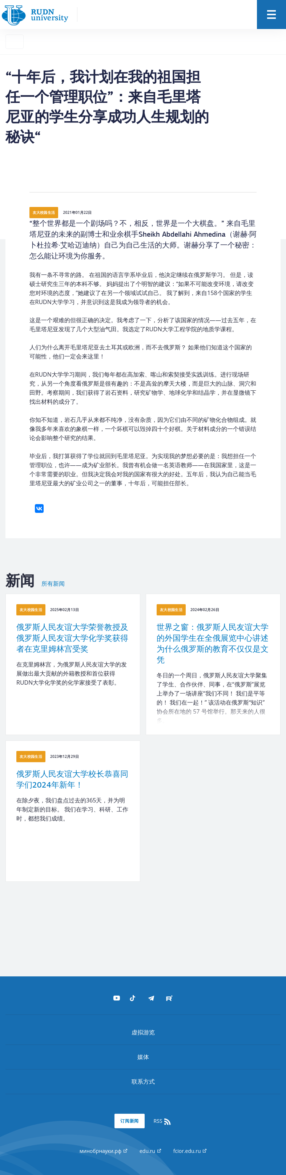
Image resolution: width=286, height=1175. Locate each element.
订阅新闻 (129, 1121)
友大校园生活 (44, 212)
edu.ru (150, 1150)
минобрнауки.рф (103, 1150)
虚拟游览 (143, 1032)
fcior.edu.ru (189, 1150)
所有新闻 (53, 584)
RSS (163, 1121)
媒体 (143, 1056)
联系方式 (143, 1081)
